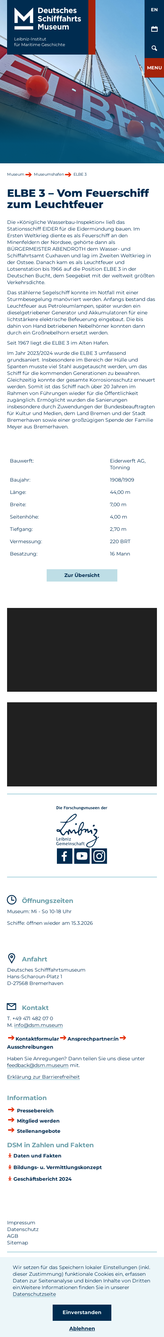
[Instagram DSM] (99, 862)
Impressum (21, 1222)
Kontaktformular (37, 1039)
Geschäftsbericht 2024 (42, 1179)
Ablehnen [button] (82, 1328)
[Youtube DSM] (83, 862)
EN (154, 9)
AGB (12, 1236)
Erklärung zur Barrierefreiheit (43, 1077)
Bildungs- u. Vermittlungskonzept (57, 1167)
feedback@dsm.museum (38, 1065)
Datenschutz (23, 1229)
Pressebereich (35, 1110)
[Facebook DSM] (65, 862)
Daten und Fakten (37, 1156)
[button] (154, 67)
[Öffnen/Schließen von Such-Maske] (154, 48)
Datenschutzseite (34, 1294)
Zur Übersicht (82, 575)
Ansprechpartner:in (93, 1039)
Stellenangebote (38, 1131)
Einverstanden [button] (82, 1312)
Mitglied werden (38, 1121)
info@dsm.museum (38, 1025)
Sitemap (17, 1242)
